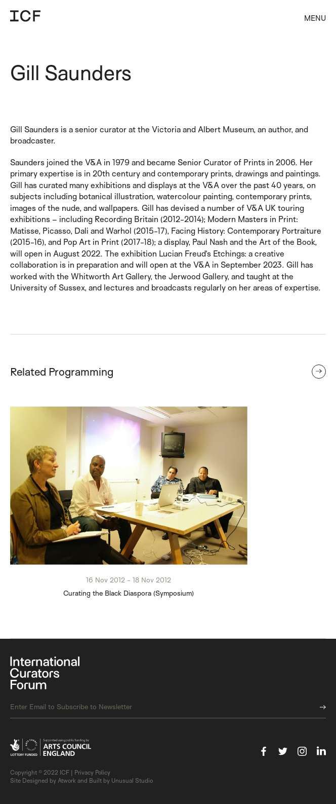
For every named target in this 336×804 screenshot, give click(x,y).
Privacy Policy (92, 772)
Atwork (67, 780)
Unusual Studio (132, 780)
